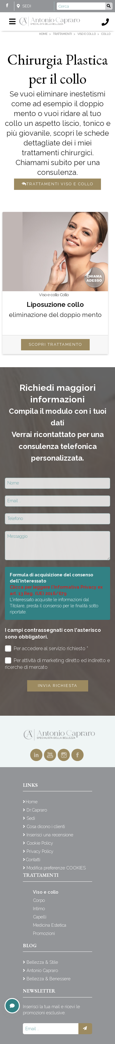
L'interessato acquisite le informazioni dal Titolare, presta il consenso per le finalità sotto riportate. (54, 605)
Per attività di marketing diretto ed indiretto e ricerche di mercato (57, 663)
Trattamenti (41, 875)
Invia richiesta (57, 685)
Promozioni (44, 933)
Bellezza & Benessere (48, 978)
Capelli (39, 916)
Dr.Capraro (37, 809)
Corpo (39, 900)
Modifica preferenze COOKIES (56, 867)
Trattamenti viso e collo (57, 184)
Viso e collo (45, 892)
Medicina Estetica (49, 925)
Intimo (39, 908)
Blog (30, 945)
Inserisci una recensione (50, 834)
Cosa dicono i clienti (46, 826)
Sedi (26, 6)
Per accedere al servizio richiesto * (46, 648)
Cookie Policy (40, 843)
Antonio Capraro (42, 970)
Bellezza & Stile (42, 962)
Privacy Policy (40, 851)
